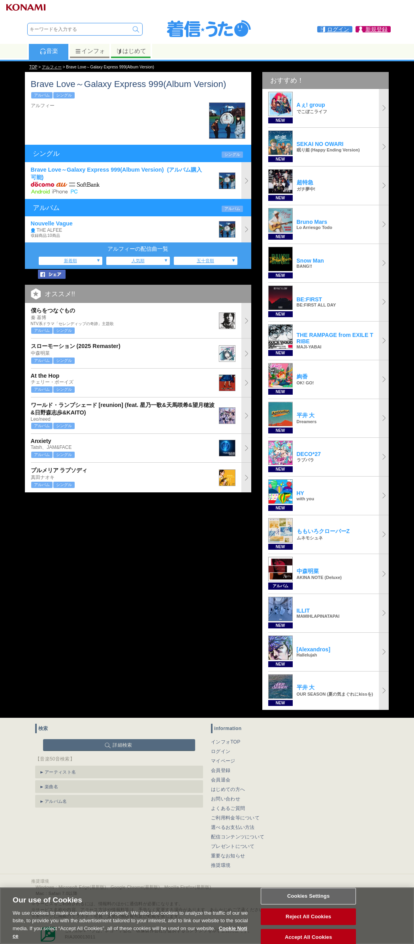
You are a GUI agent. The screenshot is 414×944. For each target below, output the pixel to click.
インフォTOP (226, 742)
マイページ (223, 761)
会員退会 (220, 780)
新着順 (70, 260)
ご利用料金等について (235, 818)
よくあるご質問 (228, 808)
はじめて (131, 51)
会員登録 (220, 770)
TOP (33, 67)
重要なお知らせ (228, 856)
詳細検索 (122, 745)
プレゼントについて (233, 846)
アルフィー (52, 67)
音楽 (49, 51)
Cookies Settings (308, 905)
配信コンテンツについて (237, 837)
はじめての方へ (228, 789)
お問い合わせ (225, 799)
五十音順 (205, 260)
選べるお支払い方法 (233, 827)
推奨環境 (220, 865)
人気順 (138, 260)
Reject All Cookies (308, 926)
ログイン (220, 751)
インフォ (90, 51)
